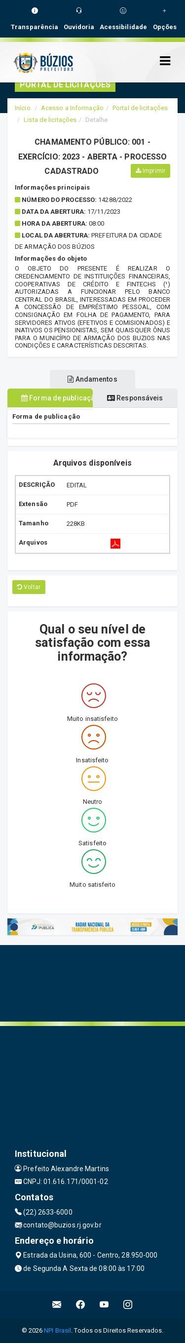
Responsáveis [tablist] (135, 398)
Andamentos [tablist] (92, 379)
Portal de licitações (140, 108)
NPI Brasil (57, 1330)
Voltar (28, 587)
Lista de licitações (50, 119)
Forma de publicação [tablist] (57, 398)
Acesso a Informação (72, 108)
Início (23, 108)
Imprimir (150, 170)
